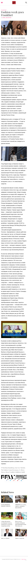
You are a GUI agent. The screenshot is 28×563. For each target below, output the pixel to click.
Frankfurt (3, 10)
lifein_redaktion (6, 17)
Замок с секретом (19, 538)
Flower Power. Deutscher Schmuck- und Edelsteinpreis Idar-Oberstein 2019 (21, 524)
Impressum (23, 559)
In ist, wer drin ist (5, 538)
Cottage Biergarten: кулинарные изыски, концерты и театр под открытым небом (6, 524)
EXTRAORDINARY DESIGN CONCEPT (5, 505)
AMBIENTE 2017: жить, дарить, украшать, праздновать (20, 506)
